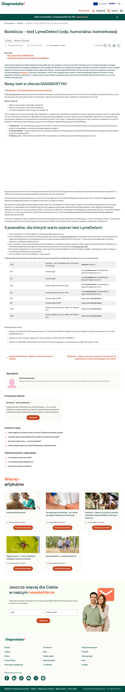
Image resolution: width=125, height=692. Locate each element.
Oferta (7, 656)
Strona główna (10, 23)
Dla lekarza (47, 647)
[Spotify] (43, 678)
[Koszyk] (112, 11)
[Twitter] (36, 678)
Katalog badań (87, 656)
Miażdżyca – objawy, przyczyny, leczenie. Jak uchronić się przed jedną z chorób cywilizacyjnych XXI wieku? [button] (93, 357)
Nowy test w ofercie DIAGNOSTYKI (20, 55)
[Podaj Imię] (25, 612)
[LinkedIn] (14, 678)
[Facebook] (7, 678)
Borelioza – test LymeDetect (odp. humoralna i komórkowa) (30, 90)
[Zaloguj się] (98, 11)
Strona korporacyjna (89, 647)
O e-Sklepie (47, 665)
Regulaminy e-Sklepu (46, 689)
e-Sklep (7, 652)
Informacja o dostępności (14, 665)
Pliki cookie (72, 689)
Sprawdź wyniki (49, 660)
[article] (33, 411)
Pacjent (7, 647)
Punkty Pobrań (10, 660)
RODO (33, 689)
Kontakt (85, 665)
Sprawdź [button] (33, 417)
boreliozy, (25, 72)
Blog (45, 652)
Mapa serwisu (61, 689)
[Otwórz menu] (121, 11)
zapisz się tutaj (82, 17)
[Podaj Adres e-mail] (61, 612)
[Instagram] (21, 678)
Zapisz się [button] (43, 621)
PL (120, 4)
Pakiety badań (48, 656)
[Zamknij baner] (117, 17)
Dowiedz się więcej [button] (23, 528)
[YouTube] (28, 678)
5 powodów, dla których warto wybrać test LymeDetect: (28, 58)
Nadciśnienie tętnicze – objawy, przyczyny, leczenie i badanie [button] (29, 357)
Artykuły (20, 23)
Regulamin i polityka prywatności (17, 689)
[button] (9, 41)
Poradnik (85, 652)
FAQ (83, 660)
